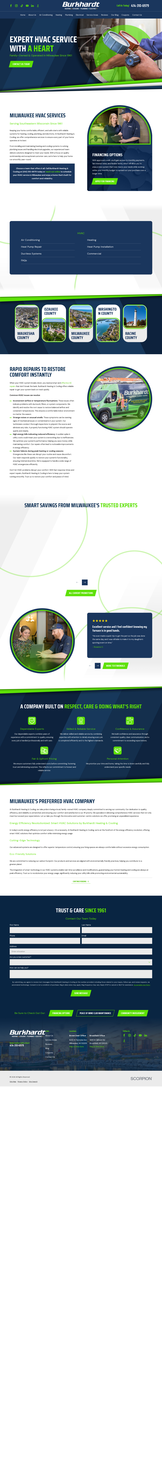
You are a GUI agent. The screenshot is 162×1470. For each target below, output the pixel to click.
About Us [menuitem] (32, 15)
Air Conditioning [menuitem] (46, 15)
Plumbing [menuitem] (69, 15)
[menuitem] (48, 240)
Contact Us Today (21, 64)
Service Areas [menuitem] (92, 15)
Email (84, 936)
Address (13, 946)
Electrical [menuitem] (79, 15)
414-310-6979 (140, 5)
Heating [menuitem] (59, 15)
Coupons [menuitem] (125, 15)
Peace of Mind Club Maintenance (95, 1013)
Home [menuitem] (22, 15)
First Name (14, 925)
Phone (12, 936)
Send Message (81, 993)
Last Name (86, 925)
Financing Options (61, 1013)
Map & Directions (76, 1046)
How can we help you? (19, 968)
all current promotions (81, 593)
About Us (49, 1035)
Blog (47, 1048)
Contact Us (50, 1057)
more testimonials (115, 666)
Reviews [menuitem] (104, 15)
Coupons (49, 1053)
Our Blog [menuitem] (114, 15)
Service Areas (51, 1040)
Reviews (48, 1044)
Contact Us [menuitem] (137, 15)
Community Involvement (133, 1013)
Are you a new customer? (20, 957)
